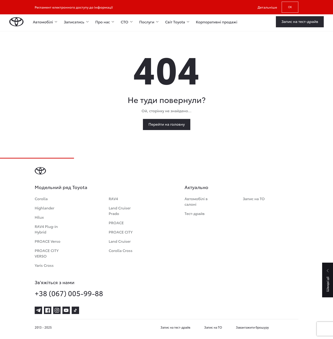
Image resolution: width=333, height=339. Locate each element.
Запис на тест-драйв (175, 327)
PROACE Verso (47, 241)
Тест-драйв (195, 213)
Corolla (41, 198)
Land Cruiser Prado (120, 210)
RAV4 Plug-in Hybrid (46, 229)
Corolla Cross (121, 250)
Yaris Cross (44, 265)
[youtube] (66, 310)
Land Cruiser (120, 241)
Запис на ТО (254, 198)
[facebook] (47, 310)
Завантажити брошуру (252, 327)
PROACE (116, 222)
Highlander (44, 207)
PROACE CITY (121, 231)
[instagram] (57, 310)
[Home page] (16, 21)
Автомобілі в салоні (196, 201)
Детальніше (267, 7)
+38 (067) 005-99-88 (69, 293)
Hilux (39, 217)
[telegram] (38, 310)
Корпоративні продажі (216, 21)
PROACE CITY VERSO (47, 253)
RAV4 (113, 198)
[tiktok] (75, 310)
